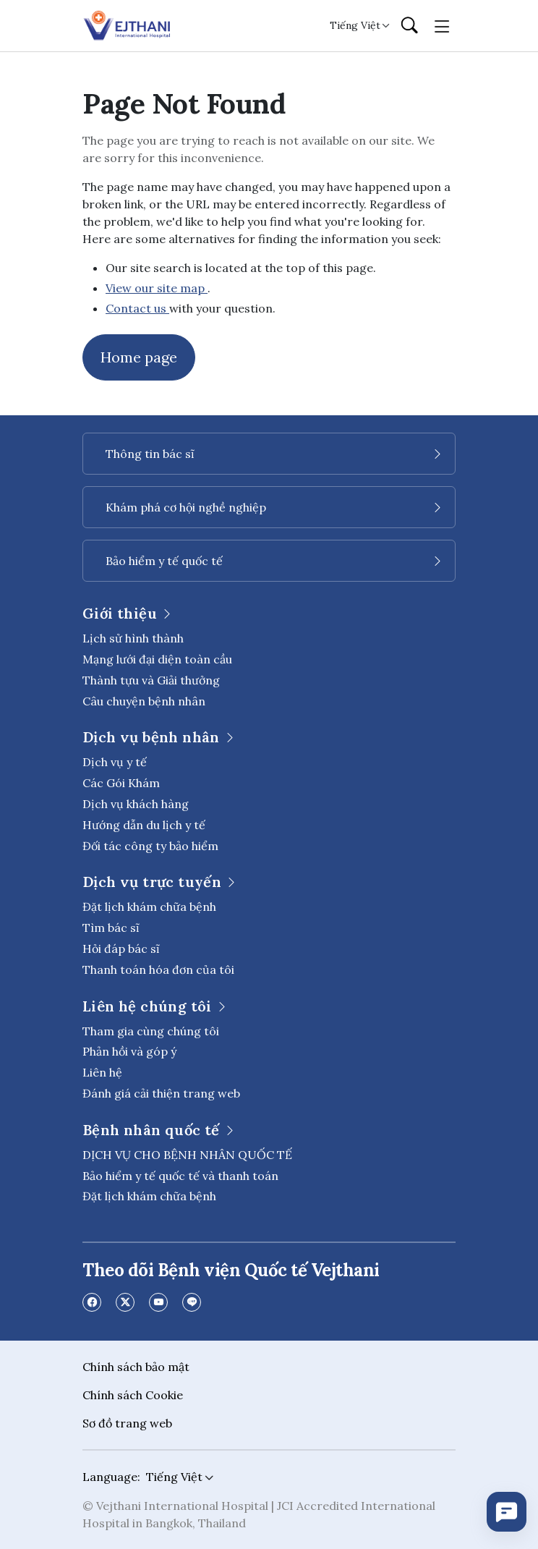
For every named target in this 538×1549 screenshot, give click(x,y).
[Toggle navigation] (442, 25)
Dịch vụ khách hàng (135, 804)
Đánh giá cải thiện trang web (161, 1093)
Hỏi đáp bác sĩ (121, 948)
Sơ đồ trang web (127, 1423)
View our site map (157, 288)
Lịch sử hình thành (133, 638)
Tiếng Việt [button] (355, 25)
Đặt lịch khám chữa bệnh (149, 906)
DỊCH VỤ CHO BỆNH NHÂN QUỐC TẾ (187, 1154)
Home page (139, 357)
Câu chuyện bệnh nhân (143, 701)
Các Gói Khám (121, 783)
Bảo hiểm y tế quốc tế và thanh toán (180, 1175)
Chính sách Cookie (132, 1395)
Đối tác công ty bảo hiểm (150, 846)
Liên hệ (102, 1072)
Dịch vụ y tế (114, 762)
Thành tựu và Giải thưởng (151, 680)
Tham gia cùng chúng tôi (150, 1031)
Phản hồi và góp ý (129, 1051)
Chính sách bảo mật (135, 1366)
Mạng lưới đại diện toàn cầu (157, 659)
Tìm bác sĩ (111, 927)
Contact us (137, 308)
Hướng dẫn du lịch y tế (143, 825)
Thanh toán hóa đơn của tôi (158, 969)
